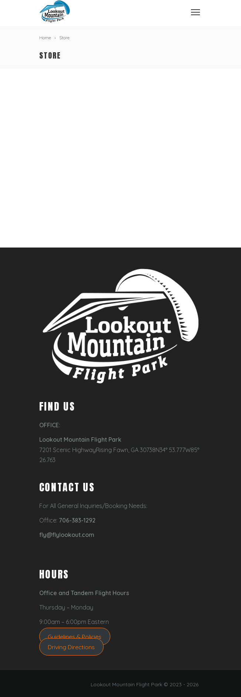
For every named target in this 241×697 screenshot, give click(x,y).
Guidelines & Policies (74, 636)
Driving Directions (71, 647)
